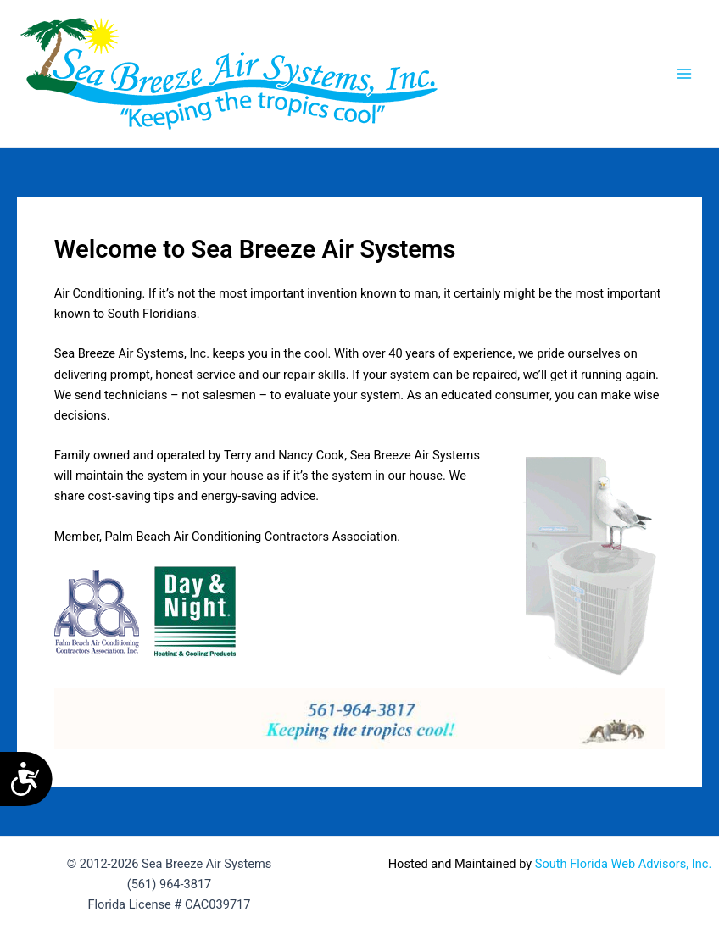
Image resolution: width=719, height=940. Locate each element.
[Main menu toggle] (684, 74)
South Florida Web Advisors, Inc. (623, 863)
